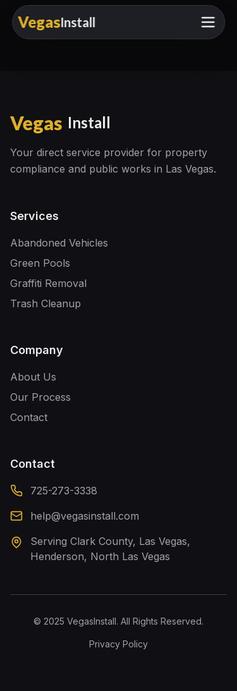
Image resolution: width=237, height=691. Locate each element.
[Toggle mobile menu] (208, 22)
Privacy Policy (118, 644)
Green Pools (40, 263)
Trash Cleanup (45, 303)
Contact (28, 417)
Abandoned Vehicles (59, 242)
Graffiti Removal (48, 283)
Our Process (40, 397)
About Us (33, 376)
